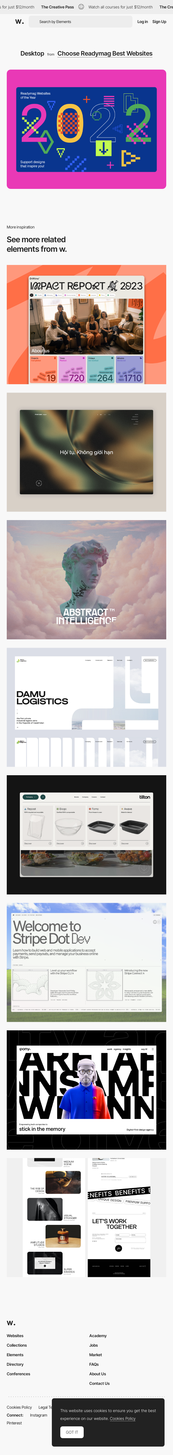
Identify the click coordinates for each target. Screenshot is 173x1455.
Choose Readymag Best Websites (104, 53)
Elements (15, 1354)
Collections (17, 1345)
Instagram (38, 1415)
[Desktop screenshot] (86, 707)
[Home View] (86, 452)
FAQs (94, 1364)
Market (95, 1354)
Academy (98, 1335)
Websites (15, 1335)
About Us (97, 1373)
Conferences (18, 1373)
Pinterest (14, 1422)
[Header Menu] (86, 834)
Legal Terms (49, 1407)
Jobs (93, 1345)
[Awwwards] (19, 21)
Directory (15, 1364)
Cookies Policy (19, 1407)
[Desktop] (86, 324)
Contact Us (99, 1383)
